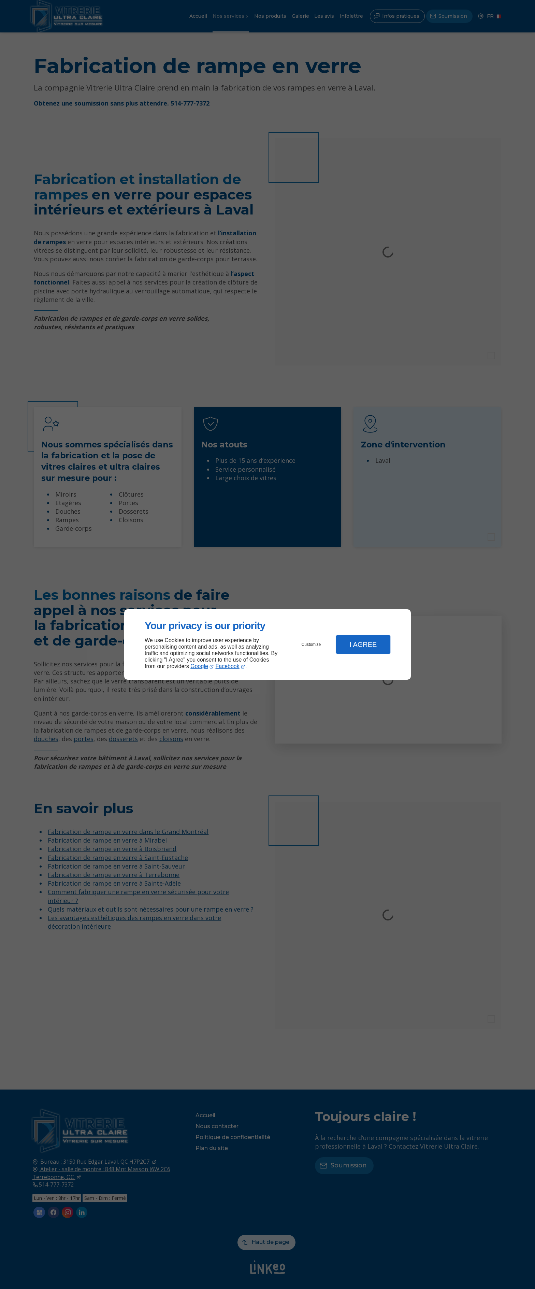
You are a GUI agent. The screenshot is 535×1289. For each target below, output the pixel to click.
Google (199, 666)
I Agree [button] (363, 644)
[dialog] (267, 644)
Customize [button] (311, 644)
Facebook (228, 666)
